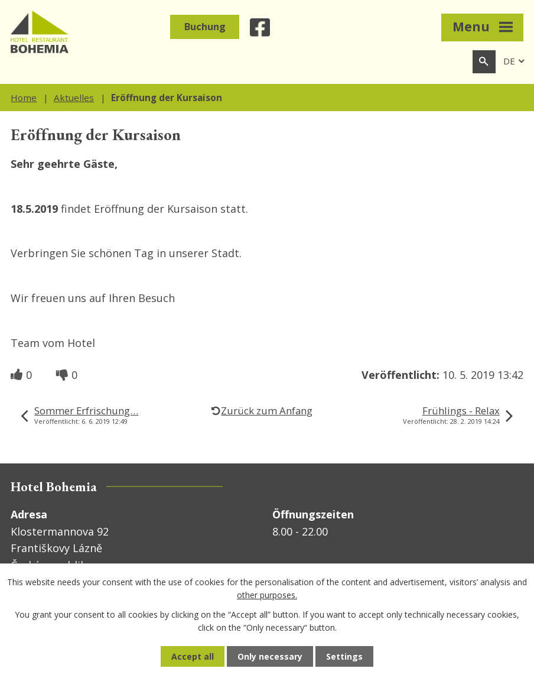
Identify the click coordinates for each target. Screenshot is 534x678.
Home (24, 97)
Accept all (192, 656)
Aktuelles (74, 97)
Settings (344, 656)
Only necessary (269, 656)
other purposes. (267, 595)
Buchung (205, 26)
